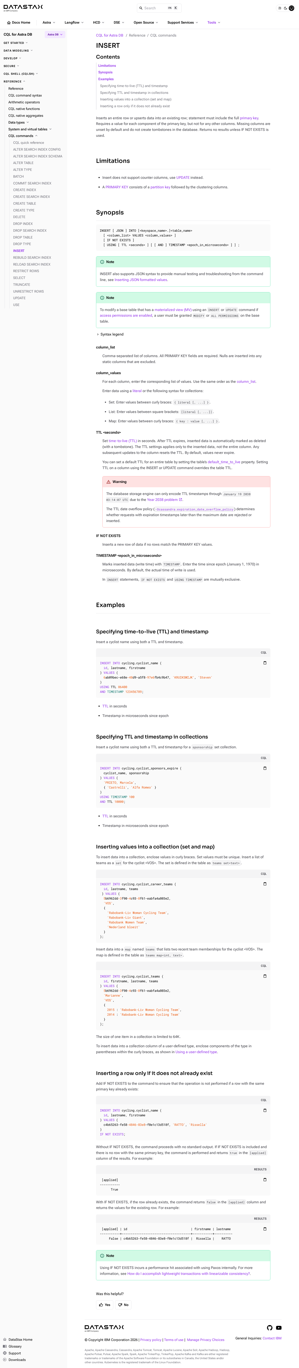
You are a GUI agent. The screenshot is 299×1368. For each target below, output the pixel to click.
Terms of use (173, 1340)
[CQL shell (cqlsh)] (33, 74)
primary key (249, 118)
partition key (160, 187)
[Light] (279, 8)
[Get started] (33, 43)
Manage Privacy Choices (205, 1340)
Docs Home (18, 22)
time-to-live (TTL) (123, 441)
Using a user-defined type (196, 1052)
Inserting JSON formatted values (141, 280)
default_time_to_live (224, 462)
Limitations (107, 66)
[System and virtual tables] (36, 129)
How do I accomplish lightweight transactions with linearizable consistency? (188, 1273)
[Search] (159, 8)
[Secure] (33, 66)
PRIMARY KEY (117, 187)
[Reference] (33, 81)
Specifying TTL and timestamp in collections (134, 93)
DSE (119, 22)
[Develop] (33, 58)
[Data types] (36, 122)
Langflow (74, 22)
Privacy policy (150, 1340)
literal (137, 391)
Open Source (146, 22)
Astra (49, 22)
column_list (246, 381)
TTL (105, 706)
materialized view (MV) (173, 310)
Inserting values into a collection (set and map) (135, 99)
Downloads (14, 1360)
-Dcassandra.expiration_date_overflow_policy (194, 509)
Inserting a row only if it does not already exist (135, 106)
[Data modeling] (33, 51)
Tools (214, 22)
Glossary (12, 1346)
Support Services (183, 22)
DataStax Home (17, 1339)
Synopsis (105, 72)
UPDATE (183, 177)
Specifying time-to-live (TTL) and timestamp (134, 86)
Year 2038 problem (162, 499)
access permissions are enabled (126, 315)
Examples (106, 79)
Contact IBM (272, 1338)
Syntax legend (112, 334)
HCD (99, 22)
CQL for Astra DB (109, 35)
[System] (291, 8)
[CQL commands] (36, 136)
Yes (104, 1305)
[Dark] (285, 8)
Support (12, 1353)
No (123, 1305)
